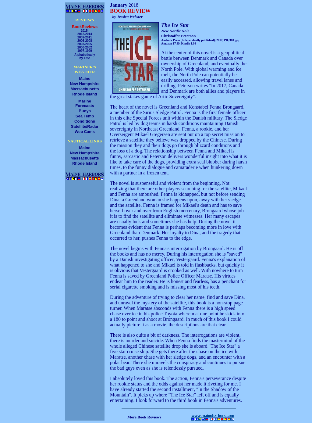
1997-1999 (84, 50)
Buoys (85, 111)
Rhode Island (84, 94)
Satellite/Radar (84, 126)
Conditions (84, 121)
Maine (84, 78)
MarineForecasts (84, 103)
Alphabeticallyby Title (84, 56)
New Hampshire (85, 83)
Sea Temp (85, 116)
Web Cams (85, 131)
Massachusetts (84, 89)
